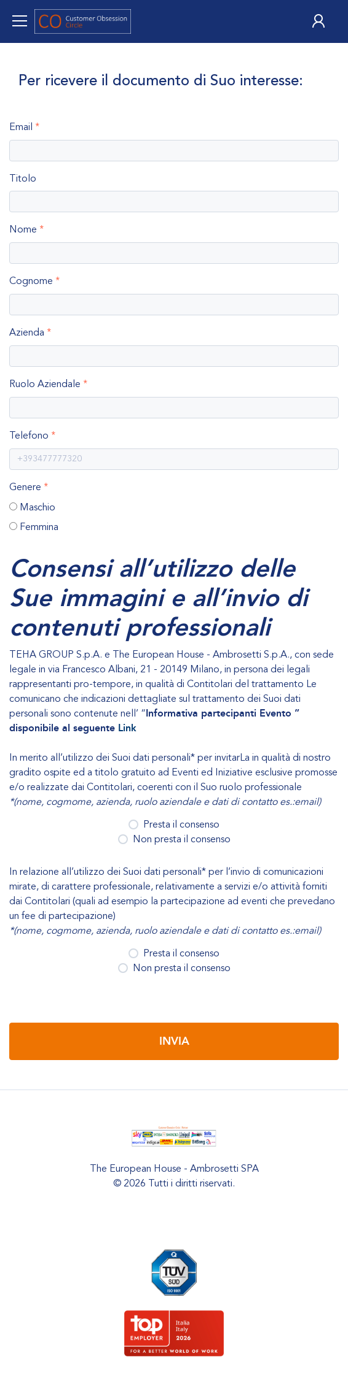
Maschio (37, 507)
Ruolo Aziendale (45, 384)
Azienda (26, 332)
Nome (23, 229)
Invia (174, 1041)
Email (21, 127)
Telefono (29, 435)
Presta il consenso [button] (177, 824)
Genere (25, 487)
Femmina (39, 527)
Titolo (22, 178)
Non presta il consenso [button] (177, 839)
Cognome (31, 281)
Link (127, 728)
